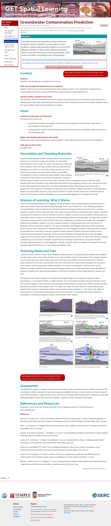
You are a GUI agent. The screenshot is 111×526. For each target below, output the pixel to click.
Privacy (15, 514)
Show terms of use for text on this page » (42, 514)
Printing (15, 511)
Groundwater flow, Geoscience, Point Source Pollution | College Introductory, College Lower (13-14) (64, 65)
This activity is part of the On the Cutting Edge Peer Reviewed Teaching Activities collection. (56, 28)
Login (98, 1)
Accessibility (17, 509)
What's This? (67, 512)
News (6, 55)
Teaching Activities (11, 41)
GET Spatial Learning (6, 23)
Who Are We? (9, 65)
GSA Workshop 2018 (9, 51)
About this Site (18, 507)
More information (35, 520)
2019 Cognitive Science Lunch (9, 46)
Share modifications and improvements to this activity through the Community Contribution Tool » (84, 74)
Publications (9, 62)
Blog (6, 27)
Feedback (16, 516)
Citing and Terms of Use (39, 506)
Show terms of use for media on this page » (42, 517)
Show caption (43, 367)
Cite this (23, 32)
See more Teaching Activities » (94, 469)
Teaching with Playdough (9, 32)
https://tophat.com (27, 410)
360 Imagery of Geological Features (11, 37)
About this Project (10, 58)
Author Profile (104, 25)
